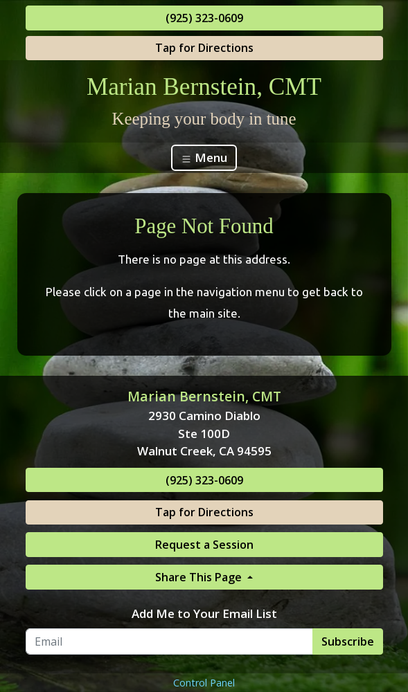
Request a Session (204, 544)
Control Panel (204, 682)
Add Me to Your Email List (204, 613)
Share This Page (200, 577)
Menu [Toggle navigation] (204, 157)
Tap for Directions (204, 47)
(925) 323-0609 (204, 18)
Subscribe (347, 641)
